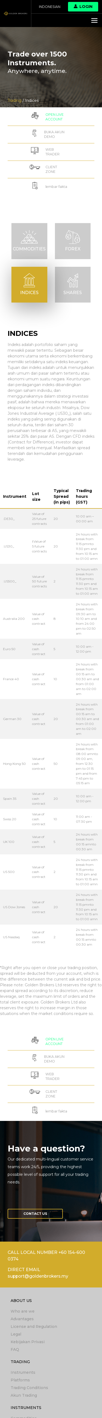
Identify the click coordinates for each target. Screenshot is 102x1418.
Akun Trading (24, 1395)
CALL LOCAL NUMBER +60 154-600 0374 (46, 1256)
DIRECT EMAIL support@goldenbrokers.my (38, 1273)
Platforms (20, 1380)
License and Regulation (34, 1326)
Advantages (22, 1318)
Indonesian (49, 7)
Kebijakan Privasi (28, 1341)
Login (83, 6)
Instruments (23, 1372)
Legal (16, 1334)
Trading (20, 1361)
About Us (21, 1300)
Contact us (35, 1214)
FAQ (15, 1349)
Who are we (23, 1311)
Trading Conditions (29, 1387)
